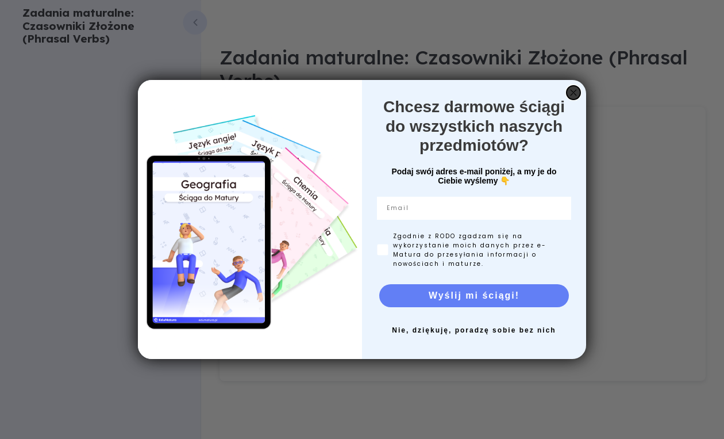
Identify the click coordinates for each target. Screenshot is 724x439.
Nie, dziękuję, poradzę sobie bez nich (474, 330)
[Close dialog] (573, 93)
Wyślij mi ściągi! (474, 295)
